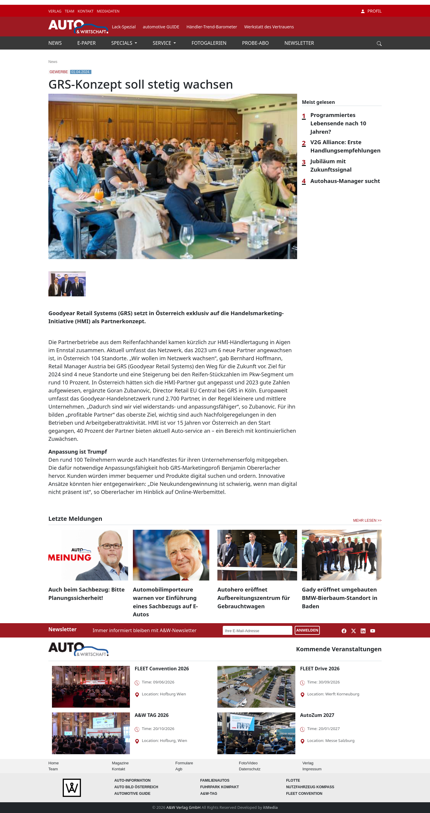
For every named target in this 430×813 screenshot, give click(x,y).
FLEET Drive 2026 (320, 668)
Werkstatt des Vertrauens (269, 27)
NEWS (55, 43)
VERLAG (55, 11)
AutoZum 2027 (317, 715)
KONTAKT (86, 11)
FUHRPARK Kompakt (219, 787)
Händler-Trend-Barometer (211, 27)
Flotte (293, 780)
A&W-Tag (208, 794)
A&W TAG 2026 (152, 715)
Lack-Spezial (124, 27)
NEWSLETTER (299, 43)
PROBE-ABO (256, 43)
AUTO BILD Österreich (136, 787)
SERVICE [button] (162, 43)
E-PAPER (87, 43)
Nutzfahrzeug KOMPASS (310, 787)
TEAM (70, 11)
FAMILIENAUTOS (214, 780)
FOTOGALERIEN (210, 43)
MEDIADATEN (108, 11)
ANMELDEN (307, 630)
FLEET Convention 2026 (162, 668)
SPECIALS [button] (122, 43)
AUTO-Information (132, 780)
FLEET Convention (304, 794)
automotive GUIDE (161, 27)
